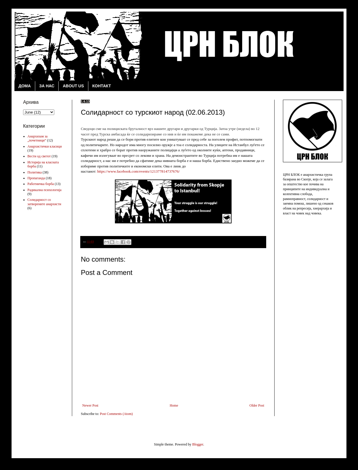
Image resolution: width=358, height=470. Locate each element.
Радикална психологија (44, 190)
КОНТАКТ (101, 86)
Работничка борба (40, 184)
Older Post (256, 405)
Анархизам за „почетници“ (37, 138)
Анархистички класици (44, 146)
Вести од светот (39, 156)
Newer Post (90, 405)
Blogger (197, 444)
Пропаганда (36, 178)
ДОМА (24, 86)
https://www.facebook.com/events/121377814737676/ (138, 171)
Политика (34, 172)
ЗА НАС (47, 86)
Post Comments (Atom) (116, 414)
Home (174, 405)
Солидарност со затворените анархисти (44, 202)
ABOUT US (73, 86)
